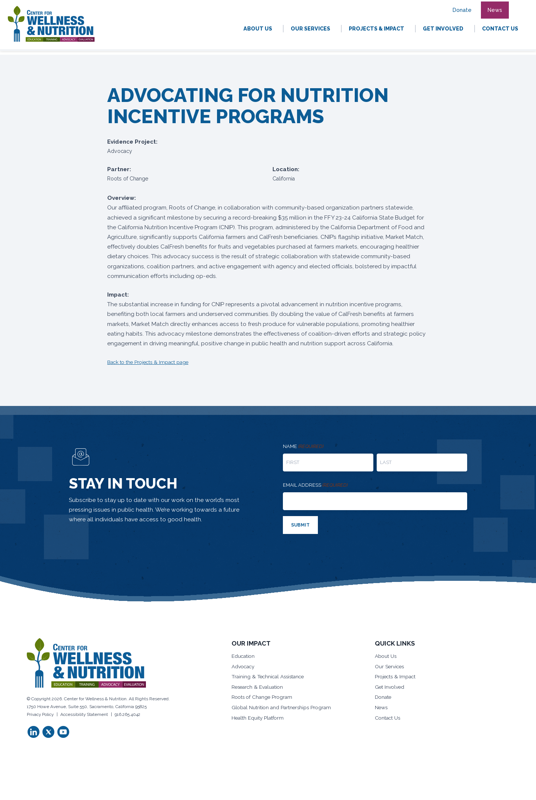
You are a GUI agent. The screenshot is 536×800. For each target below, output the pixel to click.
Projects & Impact (396, 676)
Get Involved (391, 687)
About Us (386, 655)
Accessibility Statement (84, 713)
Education (243, 655)
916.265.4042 (127, 713)
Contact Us (388, 719)
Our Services (391, 666)
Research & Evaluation (259, 687)
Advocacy (244, 666)
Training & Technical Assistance (270, 676)
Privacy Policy (40, 713)
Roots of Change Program (263, 698)
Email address (315, 485)
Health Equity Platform (258, 719)
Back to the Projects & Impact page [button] (150, 362)
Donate (383, 698)
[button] (518, 6)
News (382, 708)
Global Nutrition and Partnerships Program (283, 708)
